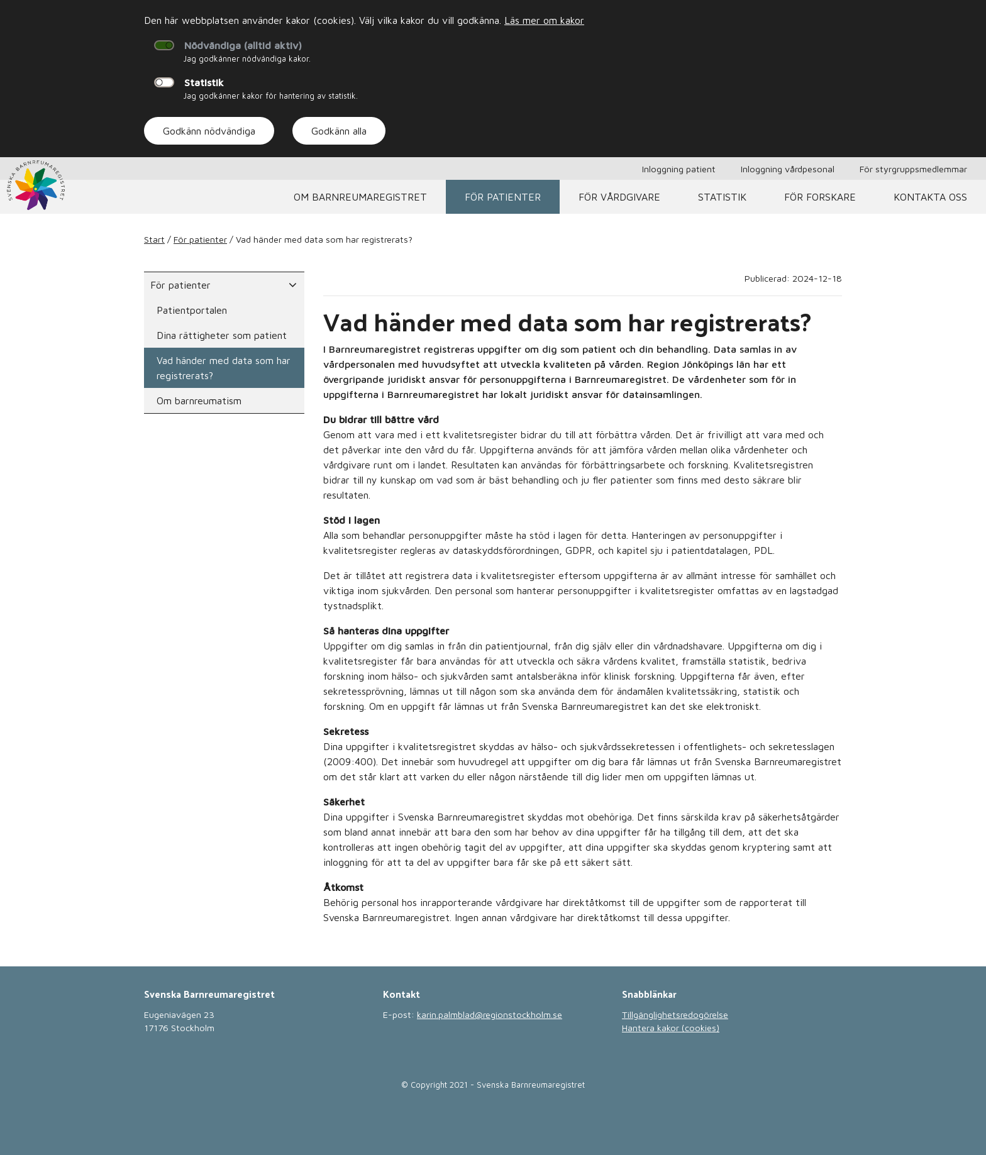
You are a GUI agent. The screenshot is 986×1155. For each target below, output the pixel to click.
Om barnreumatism (199, 400)
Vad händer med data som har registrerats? (224, 368)
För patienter (503, 196)
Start (154, 239)
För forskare (820, 196)
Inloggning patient (679, 168)
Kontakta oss (930, 196)
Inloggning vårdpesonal (787, 168)
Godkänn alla (339, 130)
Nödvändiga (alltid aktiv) (243, 45)
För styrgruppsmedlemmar (913, 168)
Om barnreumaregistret (360, 196)
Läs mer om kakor (544, 20)
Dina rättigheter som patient (222, 335)
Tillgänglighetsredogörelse (675, 1014)
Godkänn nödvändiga (209, 130)
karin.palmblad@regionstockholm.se (489, 1014)
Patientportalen (192, 310)
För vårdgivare (619, 196)
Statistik (204, 82)
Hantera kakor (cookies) (670, 1027)
